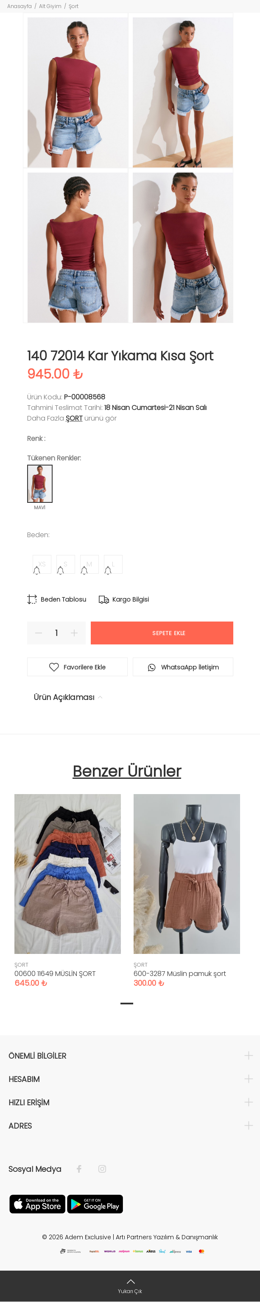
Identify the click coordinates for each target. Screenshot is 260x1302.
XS (42, 564)
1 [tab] (126, 1003)
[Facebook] (83, 1169)
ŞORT (74, 418)
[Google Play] (95, 1203)
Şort (73, 6)
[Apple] (37, 1203)
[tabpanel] (67, 882)
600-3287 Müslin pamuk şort (180, 974)
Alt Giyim (50, 6)
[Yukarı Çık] (130, 1286)
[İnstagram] (98, 1169)
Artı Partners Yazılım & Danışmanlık (167, 1237)
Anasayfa (19, 6)
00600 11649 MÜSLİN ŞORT (55, 974)
